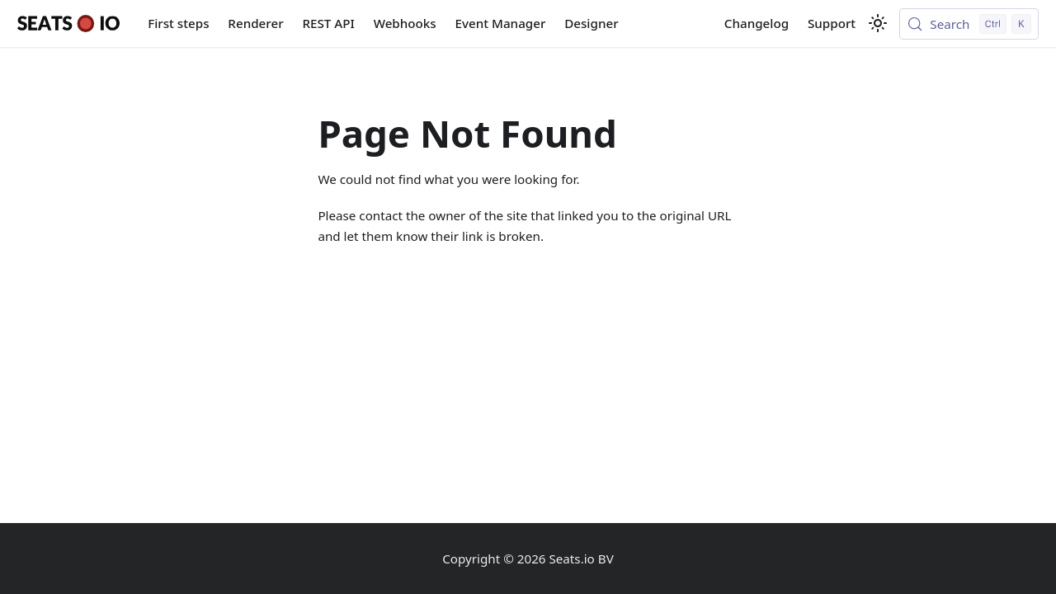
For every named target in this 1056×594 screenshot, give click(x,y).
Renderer (255, 23)
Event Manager (500, 23)
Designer (591, 23)
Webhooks (405, 23)
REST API (328, 23)
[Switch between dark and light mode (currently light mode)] (877, 23)
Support (832, 23)
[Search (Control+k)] (969, 24)
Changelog (756, 23)
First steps (178, 23)
